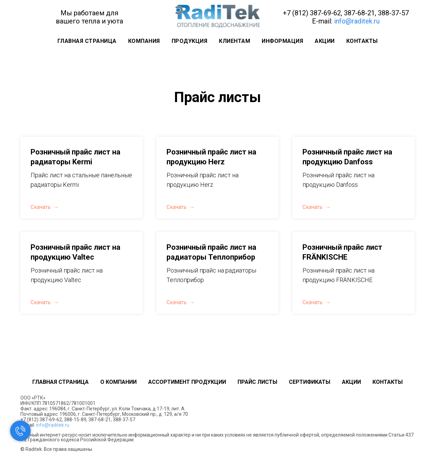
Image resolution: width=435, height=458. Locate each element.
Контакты (362, 41)
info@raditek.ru (357, 21)
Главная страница (87, 41)
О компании (118, 382)
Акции (325, 41)
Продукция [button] (190, 41)
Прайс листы (257, 382)
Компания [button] (144, 41)
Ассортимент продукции (187, 382)
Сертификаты (309, 382)
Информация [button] (282, 41)
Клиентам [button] (234, 41)
